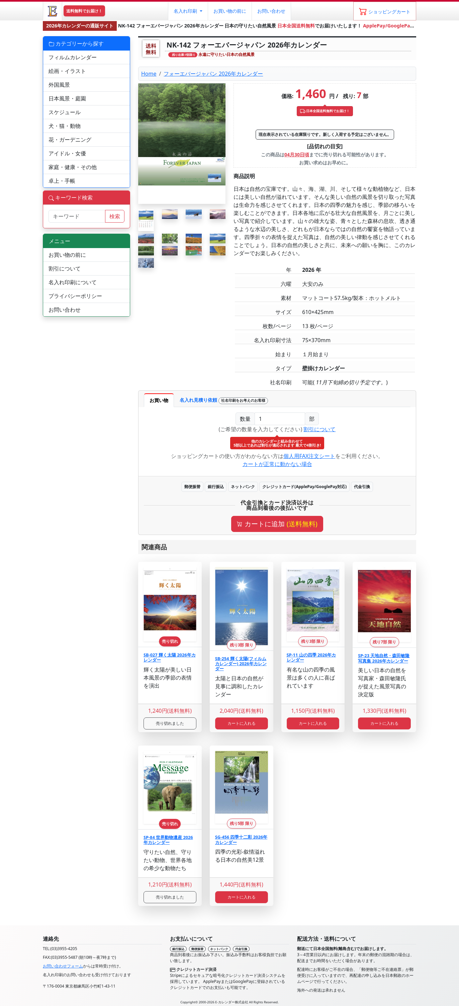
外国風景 (59, 84)
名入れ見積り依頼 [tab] (224, 400)
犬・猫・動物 (65, 126)
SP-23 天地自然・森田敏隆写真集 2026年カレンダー (383, 658)
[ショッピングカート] (384, 11)
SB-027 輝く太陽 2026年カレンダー (170, 657)
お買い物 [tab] (159, 400)
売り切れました (170, 723)
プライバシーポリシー (75, 296)
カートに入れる (241, 723)
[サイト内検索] (77, 216)
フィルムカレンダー (73, 57)
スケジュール (65, 112)
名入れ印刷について (73, 282)
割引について (319, 429)
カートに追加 (277, 523)
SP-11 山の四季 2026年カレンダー (311, 657)
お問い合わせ (271, 11)
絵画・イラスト (67, 71)
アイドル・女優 (67, 153)
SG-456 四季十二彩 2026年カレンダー (241, 839)
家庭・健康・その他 (73, 167)
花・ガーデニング (70, 139)
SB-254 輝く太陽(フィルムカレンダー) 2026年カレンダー (241, 663)
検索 (114, 216)
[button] (187, 11)
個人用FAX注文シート (309, 456)
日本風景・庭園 (67, 98)
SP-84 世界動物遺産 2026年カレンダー (168, 839)
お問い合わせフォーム (63, 966)
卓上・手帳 (62, 180)
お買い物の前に (67, 254)
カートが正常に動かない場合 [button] (277, 464)
